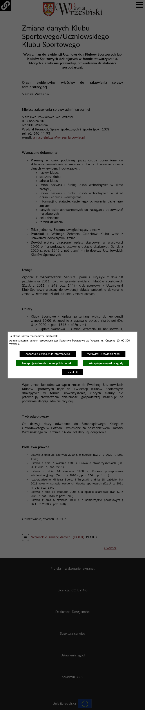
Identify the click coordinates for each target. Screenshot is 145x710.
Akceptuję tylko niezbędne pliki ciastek (47, 363)
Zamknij (73, 372)
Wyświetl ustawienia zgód (103, 354)
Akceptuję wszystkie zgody (106, 363)
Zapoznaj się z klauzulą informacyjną (47, 354)
